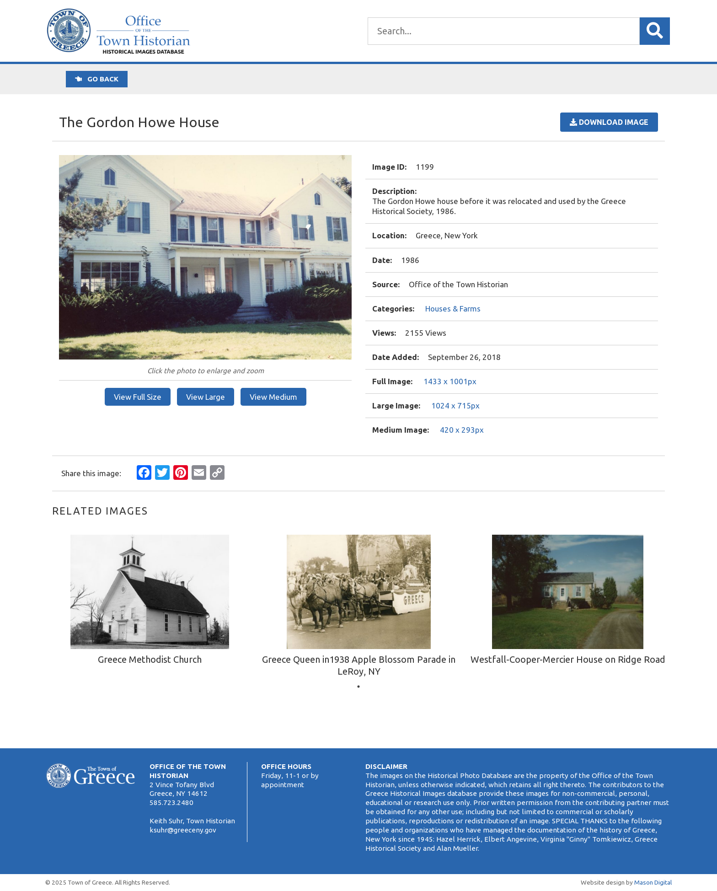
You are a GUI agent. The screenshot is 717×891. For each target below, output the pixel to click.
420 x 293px (462, 429)
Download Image (609, 122)
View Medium (273, 396)
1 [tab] (358, 686)
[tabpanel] (149, 601)
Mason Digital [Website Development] (653, 882)
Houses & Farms (453, 308)
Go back (96, 79)
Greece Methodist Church (150, 659)
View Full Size (137, 396)
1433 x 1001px (449, 381)
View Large (205, 396)
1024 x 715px (455, 405)
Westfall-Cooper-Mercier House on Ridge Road (568, 659)
